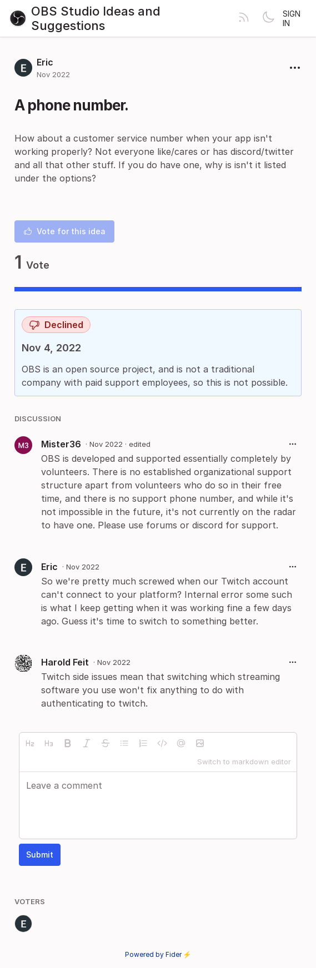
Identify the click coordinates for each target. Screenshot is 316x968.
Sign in (291, 18)
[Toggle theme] (268, 18)
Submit (39, 854)
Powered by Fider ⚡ (158, 954)
